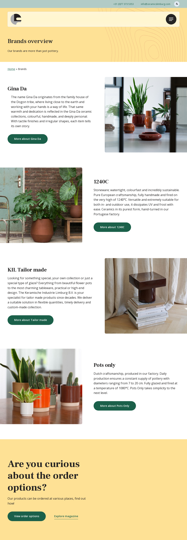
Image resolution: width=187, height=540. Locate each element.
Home (11, 69)
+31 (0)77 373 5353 (123, 4)
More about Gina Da (27, 139)
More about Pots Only (114, 406)
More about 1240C (112, 227)
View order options (26, 516)
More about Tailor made (30, 320)
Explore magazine (66, 516)
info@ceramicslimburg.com (155, 4)
